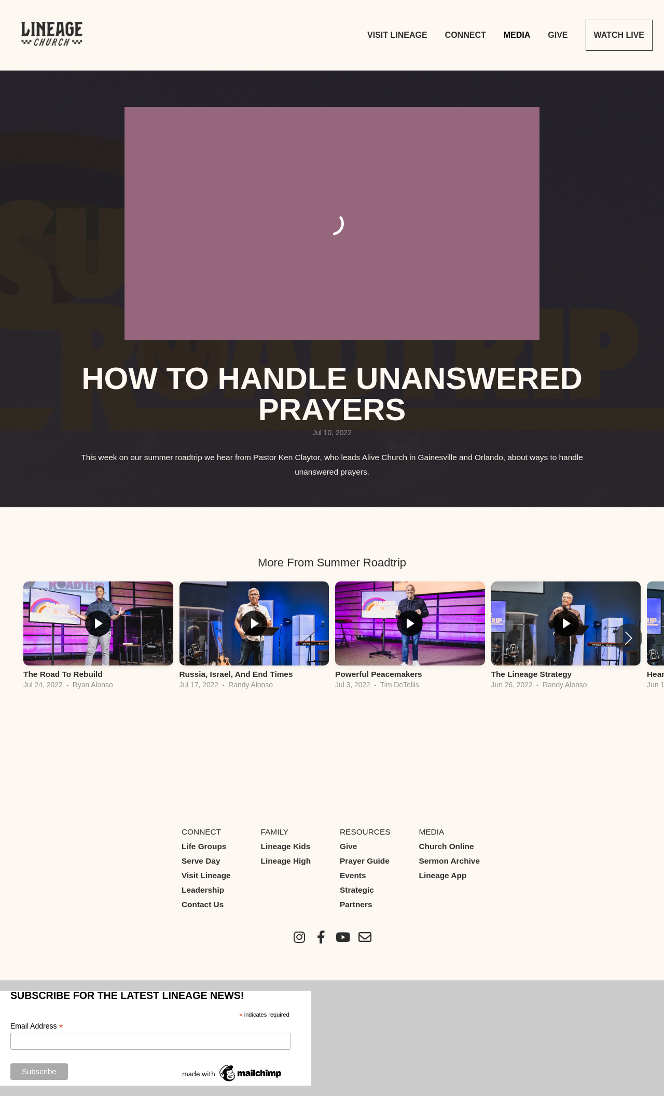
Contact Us (203, 904)
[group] (98, 638)
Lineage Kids (286, 846)
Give (558, 35)
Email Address (36, 1026)
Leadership (203, 889)
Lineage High (286, 860)
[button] (628, 638)
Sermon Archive (449, 860)
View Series (332, 723)
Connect (465, 35)
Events (353, 875)
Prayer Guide (365, 860)
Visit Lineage (397, 35)
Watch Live (619, 35)
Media (517, 35)
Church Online (446, 846)
